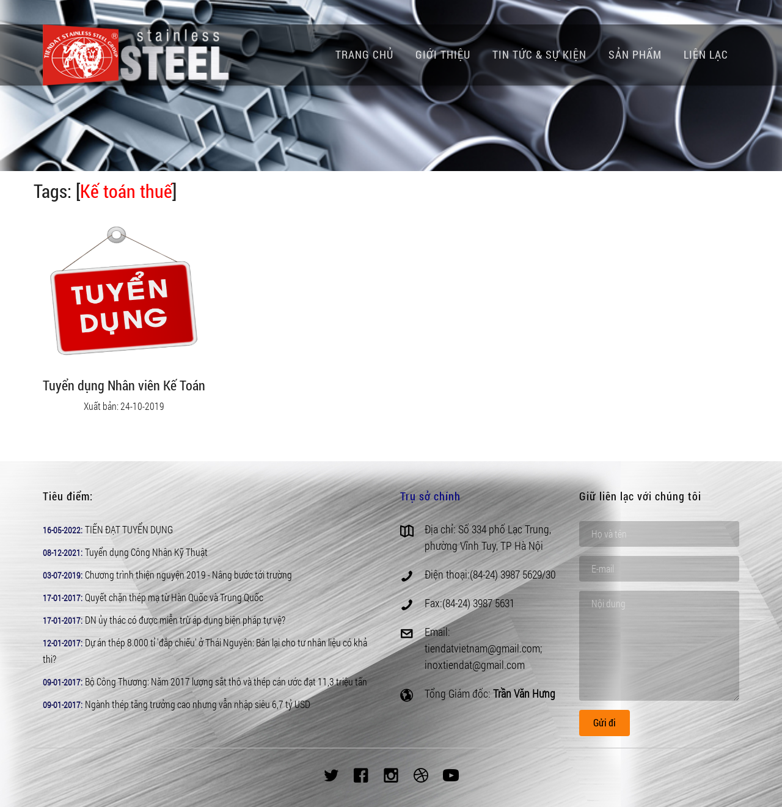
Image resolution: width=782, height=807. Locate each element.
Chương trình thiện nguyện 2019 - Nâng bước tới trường (188, 574)
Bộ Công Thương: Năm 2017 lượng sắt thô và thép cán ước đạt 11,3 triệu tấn (226, 681)
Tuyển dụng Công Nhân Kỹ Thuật (146, 552)
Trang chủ (364, 54)
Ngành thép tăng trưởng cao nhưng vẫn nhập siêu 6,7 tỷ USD (197, 704)
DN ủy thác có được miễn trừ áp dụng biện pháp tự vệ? (185, 619)
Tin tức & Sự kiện (539, 54)
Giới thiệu (442, 54)
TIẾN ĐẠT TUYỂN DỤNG (129, 529)
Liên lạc (706, 54)
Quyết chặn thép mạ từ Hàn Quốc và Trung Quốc (174, 597)
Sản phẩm (635, 54)
